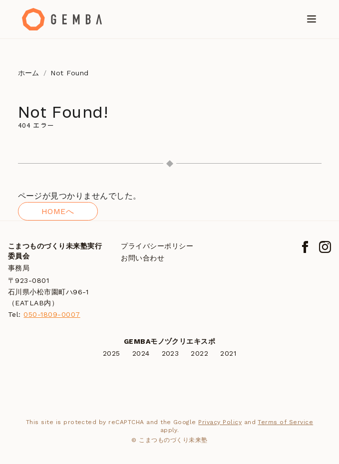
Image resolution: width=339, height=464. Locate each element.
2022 (199, 353)
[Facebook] (305, 247)
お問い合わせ (142, 258)
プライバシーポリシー (157, 246)
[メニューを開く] (312, 19)
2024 (141, 353)
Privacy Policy (220, 422)
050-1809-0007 (51, 314)
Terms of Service (285, 422)
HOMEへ (57, 211)
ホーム (28, 73)
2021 (228, 353)
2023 (170, 353)
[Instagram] (325, 247)
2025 (111, 353)
